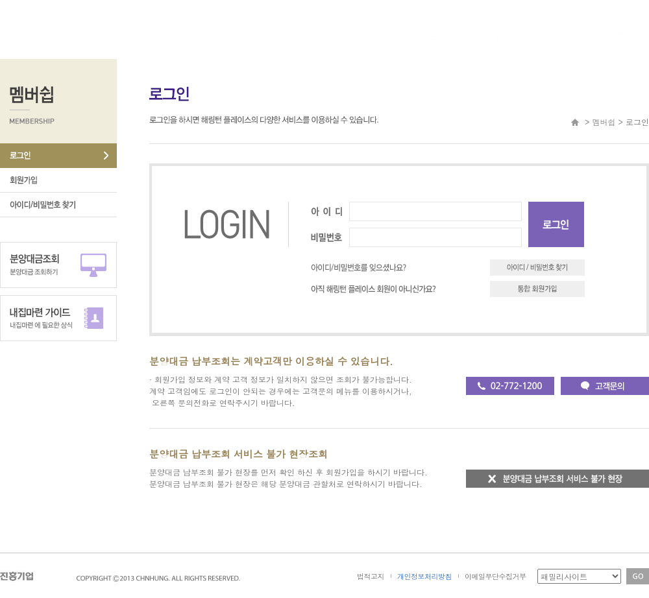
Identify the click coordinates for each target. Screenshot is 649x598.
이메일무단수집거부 (495, 576)
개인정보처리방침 (424, 576)
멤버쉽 (603, 121)
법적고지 (370, 576)
